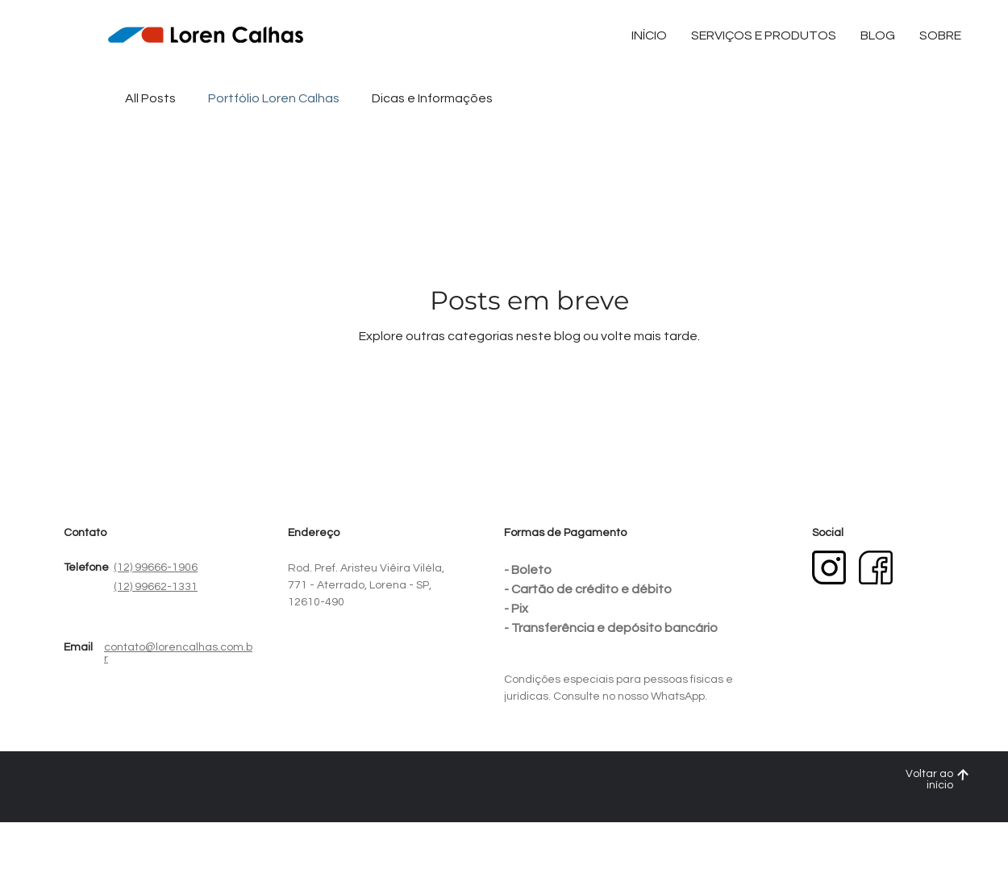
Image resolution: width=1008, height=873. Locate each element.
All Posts (150, 98)
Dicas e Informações (432, 98)
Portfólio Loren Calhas (273, 98)
